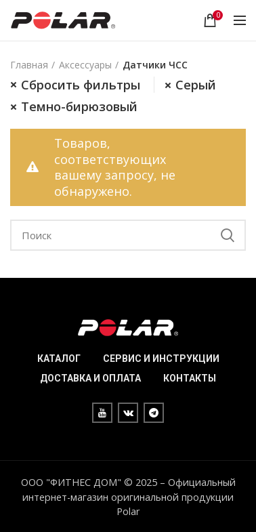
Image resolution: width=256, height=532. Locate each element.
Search (227, 235)
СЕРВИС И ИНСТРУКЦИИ (161, 358)
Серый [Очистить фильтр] (195, 85)
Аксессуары (85, 64)
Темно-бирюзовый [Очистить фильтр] (79, 106)
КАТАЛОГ (59, 358)
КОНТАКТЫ (189, 378)
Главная (29, 64)
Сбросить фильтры (80, 85)
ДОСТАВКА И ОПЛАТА (90, 378)
